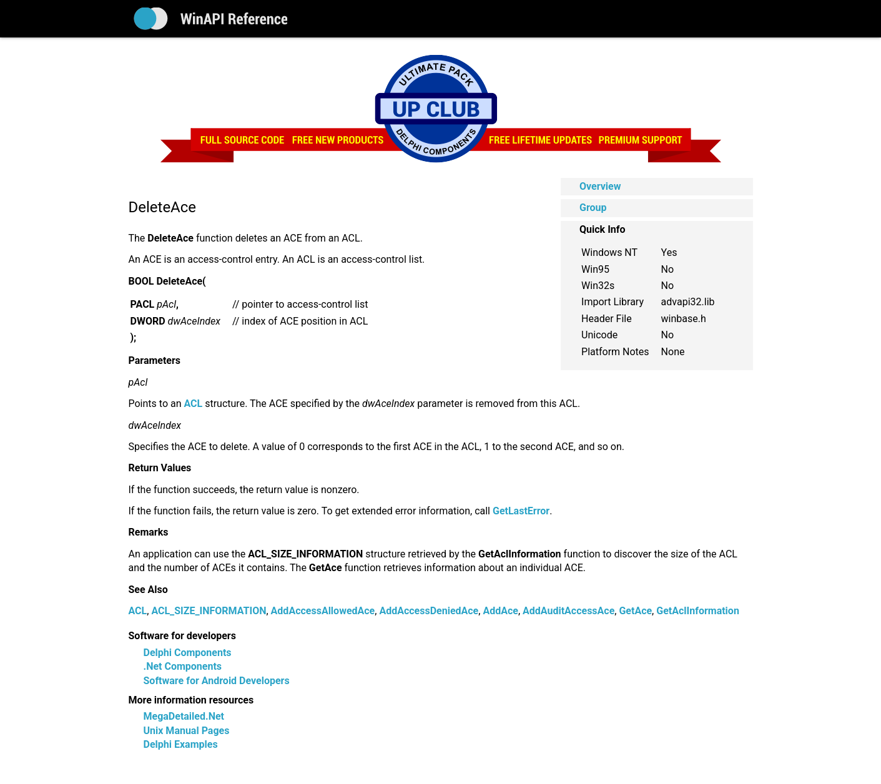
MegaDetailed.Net (184, 716)
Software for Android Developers (217, 681)
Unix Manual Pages (187, 731)
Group (593, 207)
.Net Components (183, 666)
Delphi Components (188, 653)
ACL (138, 611)
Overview (600, 186)
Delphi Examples (181, 744)
